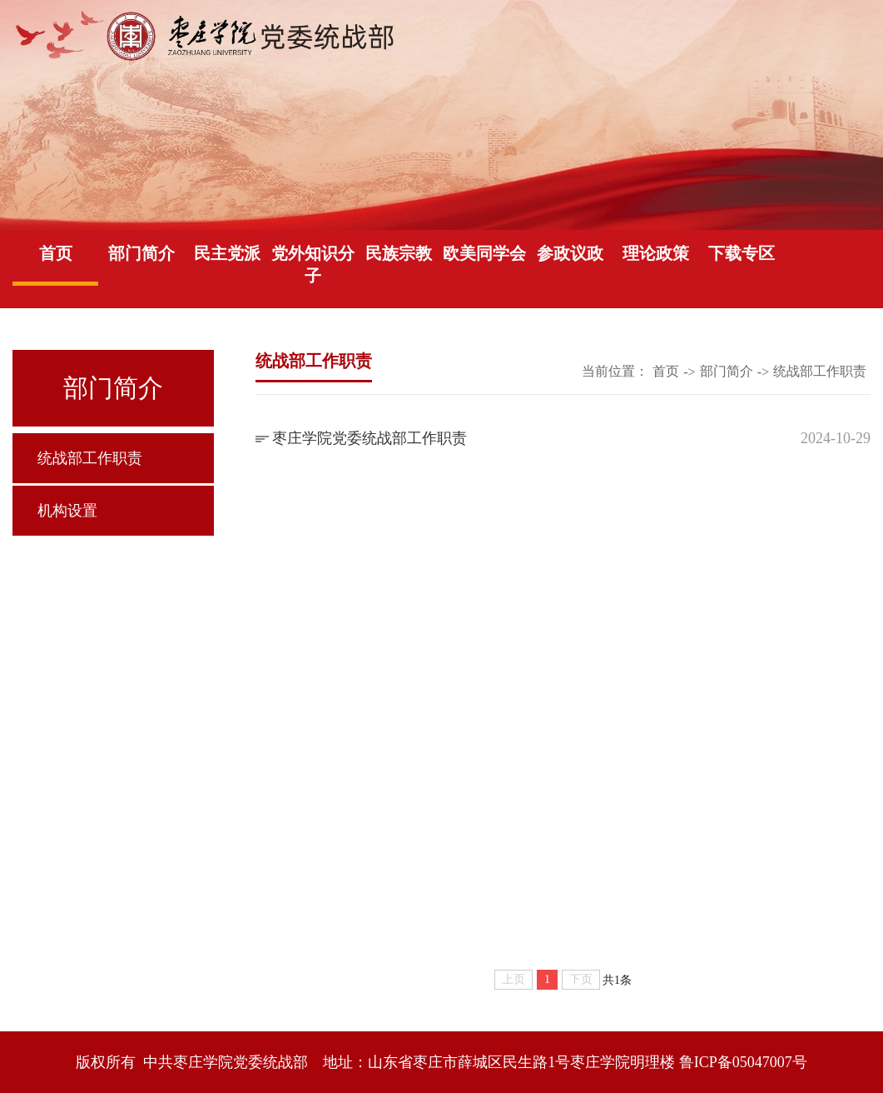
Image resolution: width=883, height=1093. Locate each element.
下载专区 (741, 253)
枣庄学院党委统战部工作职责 (369, 438)
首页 (55, 253)
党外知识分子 (313, 264)
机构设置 (67, 510)
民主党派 (227, 253)
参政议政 (570, 253)
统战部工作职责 (89, 458)
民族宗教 (398, 253)
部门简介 (141, 253)
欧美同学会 (484, 253)
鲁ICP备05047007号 (743, 1062)
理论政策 (656, 253)
